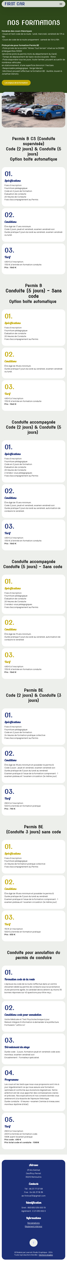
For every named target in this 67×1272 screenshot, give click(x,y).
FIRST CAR (15, 4)
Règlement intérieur (33, 1226)
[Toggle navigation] (61, 4)
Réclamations (33, 1222)
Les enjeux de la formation (16, 83)
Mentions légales (46, 1255)
